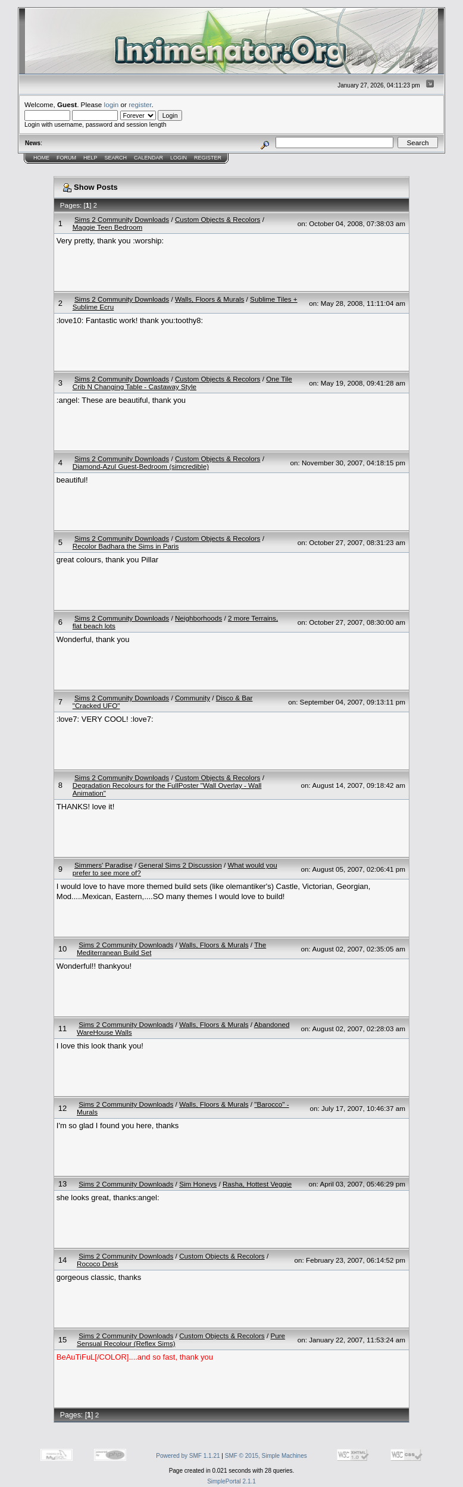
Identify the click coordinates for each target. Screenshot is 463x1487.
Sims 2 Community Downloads (121, 219)
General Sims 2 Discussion (179, 865)
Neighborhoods (198, 618)
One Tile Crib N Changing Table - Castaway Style (182, 382)
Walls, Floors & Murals (209, 299)
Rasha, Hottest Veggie (257, 1184)
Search (116, 158)
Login (178, 158)
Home (41, 158)
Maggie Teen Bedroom (107, 227)
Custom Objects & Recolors (218, 219)
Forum (66, 158)
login (111, 104)
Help (90, 158)
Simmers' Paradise (103, 865)
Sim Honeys (198, 1184)
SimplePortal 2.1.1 (231, 1481)
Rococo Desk (97, 1263)
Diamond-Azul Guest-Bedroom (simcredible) (141, 466)
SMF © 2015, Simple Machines (266, 1455)
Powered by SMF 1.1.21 (188, 1455)
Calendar (148, 158)
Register (207, 158)
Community (192, 698)
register (140, 104)
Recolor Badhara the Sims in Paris (126, 546)
